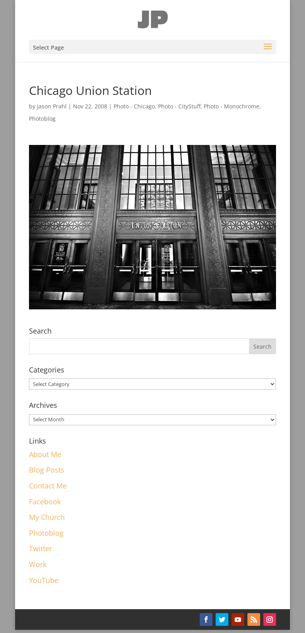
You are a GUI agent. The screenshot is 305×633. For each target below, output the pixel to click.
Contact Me (48, 485)
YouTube (43, 580)
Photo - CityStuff (179, 106)
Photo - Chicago (134, 106)
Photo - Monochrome (231, 106)
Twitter (40, 548)
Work (37, 564)
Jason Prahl (52, 106)
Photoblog (42, 118)
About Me (45, 454)
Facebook (45, 501)
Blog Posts (46, 470)
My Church (47, 517)
